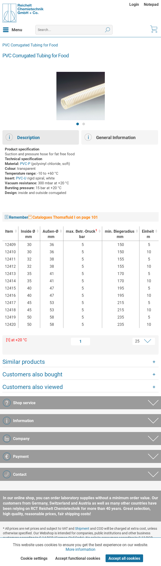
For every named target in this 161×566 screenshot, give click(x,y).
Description (23, 137)
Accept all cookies (124, 558)
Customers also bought (32, 374)
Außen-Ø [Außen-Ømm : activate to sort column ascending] (50, 234)
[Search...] (74, 30)
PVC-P (25, 164)
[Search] (108, 30)
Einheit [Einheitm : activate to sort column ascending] (148, 234)
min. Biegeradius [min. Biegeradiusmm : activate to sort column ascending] (119, 234)
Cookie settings (34, 558)
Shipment (82, 528)
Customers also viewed (32, 387)
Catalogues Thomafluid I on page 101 (63, 217)
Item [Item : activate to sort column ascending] (9, 231)
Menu (12, 29)
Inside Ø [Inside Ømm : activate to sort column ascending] (28, 234)
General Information (110, 137)
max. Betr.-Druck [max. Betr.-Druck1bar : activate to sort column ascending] (81, 234)
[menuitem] (136, 4)
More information (80, 549)
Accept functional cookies (77, 558)
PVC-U (21, 178)
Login (134, 4)
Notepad (151, 4)
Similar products (23, 361)
